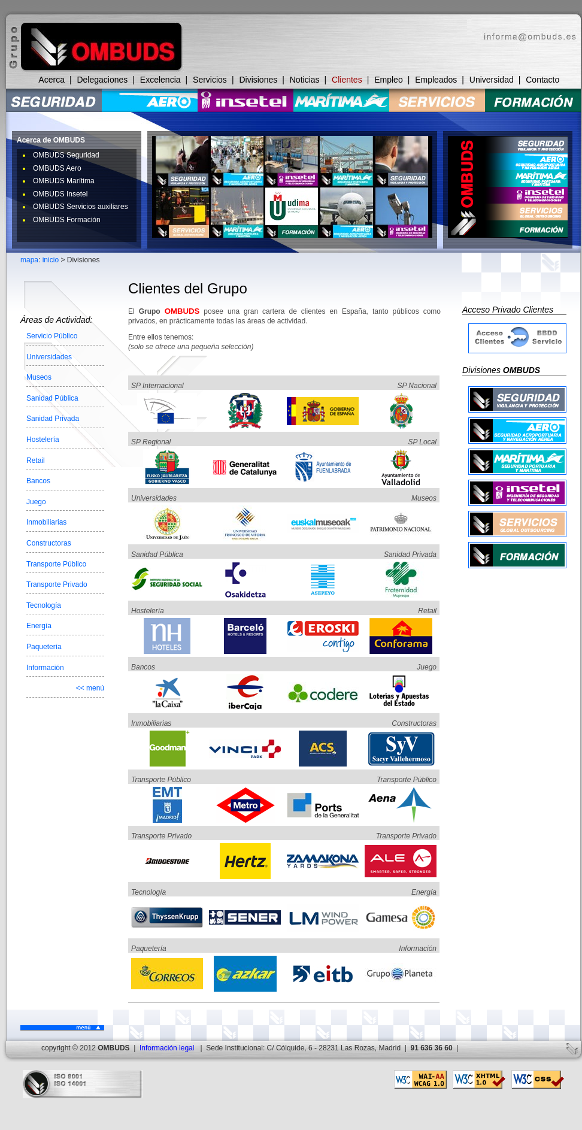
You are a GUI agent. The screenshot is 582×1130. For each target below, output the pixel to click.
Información (45, 668)
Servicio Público (51, 336)
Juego (36, 502)
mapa (29, 260)
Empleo (388, 79)
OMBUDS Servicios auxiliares (80, 206)
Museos (38, 377)
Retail (35, 460)
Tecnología (43, 605)
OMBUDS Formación (67, 220)
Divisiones (258, 79)
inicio (51, 260)
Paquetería (44, 647)
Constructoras (48, 543)
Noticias (305, 79)
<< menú (90, 688)
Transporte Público (56, 564)
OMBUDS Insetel (60, 194)
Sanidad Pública (52, 398)
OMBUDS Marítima (64, 181)
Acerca (51, 79)
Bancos (38, 481)
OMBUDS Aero (57, 168)
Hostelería (42, 439)
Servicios (210, 79)
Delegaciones (102, 79)
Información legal (167, 1048)
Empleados (436, 79)
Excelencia (160, 79)
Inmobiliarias (46, 522)
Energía (38, 626)
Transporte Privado (56, 584)
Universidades (49, 357)
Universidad (491, 79)
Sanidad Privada (52, 418)
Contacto (542, 79)
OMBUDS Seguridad (66, 155)
